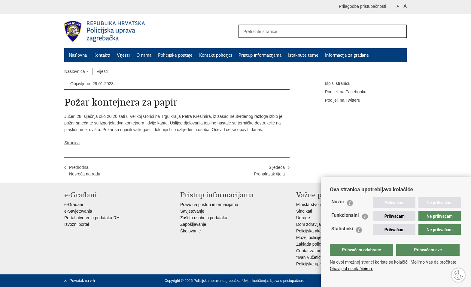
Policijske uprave (312, 264)
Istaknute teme (303, 55)
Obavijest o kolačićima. (351, 268)
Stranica (72, 142)
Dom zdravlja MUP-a (315, 224)
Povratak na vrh (82, 281)
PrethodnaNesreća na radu (84, 170)
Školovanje (190, 231)
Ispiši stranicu (334, 83)
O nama (143, 55)
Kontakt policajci (215, 55)
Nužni (337, 202)
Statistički (342, 229)
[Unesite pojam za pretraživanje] (313, 31)
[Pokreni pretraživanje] (400, 31)
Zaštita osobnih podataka (203, 217)
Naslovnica (74, 71)
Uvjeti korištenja (255, 281)
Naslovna (78, 55)
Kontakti (101, 55)
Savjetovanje (192, 211)
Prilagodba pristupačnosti (362, 6)
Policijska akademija (315, 231)
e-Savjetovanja (78, 211)
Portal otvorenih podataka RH (92, 217)
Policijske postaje (175, 55)
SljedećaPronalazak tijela (269, 170)
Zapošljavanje (193, 224)
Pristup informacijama (260, 55)
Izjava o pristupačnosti (287, 281)
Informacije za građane (347, 55)
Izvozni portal (76, 224)
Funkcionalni (345, 215)
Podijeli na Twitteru (338, 100)
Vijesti (123, 55)
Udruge (303, 217)
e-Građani (73, 204)
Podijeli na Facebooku (341, 92)
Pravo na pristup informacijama (209, 204)
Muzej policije (308, 237)
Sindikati (304, 211)
